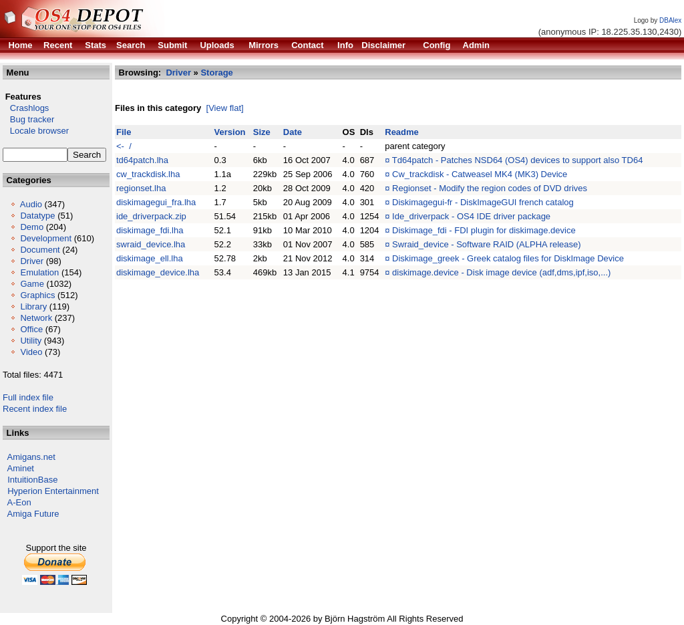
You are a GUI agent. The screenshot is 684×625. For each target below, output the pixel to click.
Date (292, 132)
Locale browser (36, 131)
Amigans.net (31, 457)
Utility (30, 341)
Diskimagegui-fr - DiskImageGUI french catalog (483, 202)
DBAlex (670, 20)
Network (36, 318)
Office (31, 329)
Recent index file (35, 409)
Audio (31, 204)
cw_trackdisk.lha (148, 174)
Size (262, 132)
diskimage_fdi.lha (149, 230)
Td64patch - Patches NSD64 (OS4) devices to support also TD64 (517, 160)
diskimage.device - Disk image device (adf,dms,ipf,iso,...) (501, 272)
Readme (402, 132)
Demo (31, 227)
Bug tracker (28, 119)
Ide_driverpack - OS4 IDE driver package (471, 216)
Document (39, 250)
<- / (124, 146)
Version (230, 132)
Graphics (37, 295)
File (123, 132)
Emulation (39, 272)
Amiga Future (33, 514)
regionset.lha (141, 188)
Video (31, 352)
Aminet (20, 468)
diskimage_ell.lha (149, 258)
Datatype (37, 216)
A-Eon (19, 502)
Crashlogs (26, 108)
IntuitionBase (32, 480)
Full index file (28, 397)
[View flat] (225, 108)
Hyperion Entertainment (53, 491)
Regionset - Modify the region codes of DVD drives (489, 188)
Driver (31, 261)
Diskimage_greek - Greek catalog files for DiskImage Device (508, 258)
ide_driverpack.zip (151, 216)
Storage (216, 73)
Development (45, 238)
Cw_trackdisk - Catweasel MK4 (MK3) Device (479, 174)
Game (31, 284)
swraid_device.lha (150, 244)
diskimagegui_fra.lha (156, 202)
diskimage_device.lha (157, 272)
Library (33, 306)
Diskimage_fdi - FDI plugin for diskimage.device (484, 230)
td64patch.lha (142, 160)
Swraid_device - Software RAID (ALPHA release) (486, 244)
